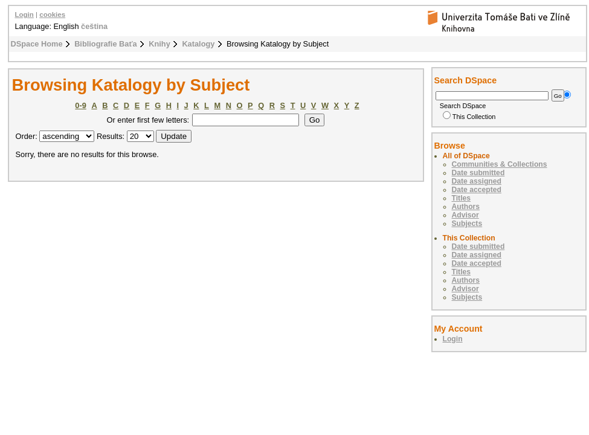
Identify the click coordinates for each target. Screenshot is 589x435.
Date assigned (476, 181)
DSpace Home (37, 43)
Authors (466, 206)
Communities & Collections (499, 164)
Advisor (465, 215)
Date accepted (476, 189)
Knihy (159, 43)
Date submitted (478, 173)
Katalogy (198, 43)
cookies (52, 14)
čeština (94, 26)
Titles (461, 198)
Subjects (467, 223)
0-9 (80, 105)
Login (24, 14)
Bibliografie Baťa (105, 43)
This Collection (469, 116)
